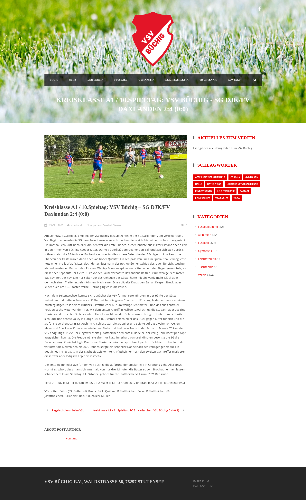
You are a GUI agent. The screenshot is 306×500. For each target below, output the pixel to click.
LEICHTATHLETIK (177, 79)
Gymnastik (205, 251)
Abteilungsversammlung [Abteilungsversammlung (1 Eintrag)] (210, 177)
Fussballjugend (208, 227)
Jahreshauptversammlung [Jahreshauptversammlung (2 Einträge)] (242, 183)
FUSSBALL (120, 79)
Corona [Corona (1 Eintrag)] (235, 177)
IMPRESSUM (201, 481)
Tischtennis (205, 267)
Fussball (107, 225)
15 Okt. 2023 (56, 225)
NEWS (72, 79)
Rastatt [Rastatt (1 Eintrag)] (244, 191)
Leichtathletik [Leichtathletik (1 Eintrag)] (226, 191)
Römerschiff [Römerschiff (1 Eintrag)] (202, 198)
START (54, 79)
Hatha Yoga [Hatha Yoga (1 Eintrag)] (214, 183)
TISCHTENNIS (208, 79)
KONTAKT (234, 79)
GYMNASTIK (146, 79)
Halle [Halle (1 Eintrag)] (198, 183)
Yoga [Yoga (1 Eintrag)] (237, 198)
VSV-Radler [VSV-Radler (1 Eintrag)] (221, 198)
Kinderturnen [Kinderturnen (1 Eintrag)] (203, 191)
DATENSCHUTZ (203, 486)
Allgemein (96, 225)
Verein (117, 225)
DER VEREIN (95, 79)
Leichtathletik (207, 259)
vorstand (76, 225)
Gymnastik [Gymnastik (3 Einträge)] (251, 177)
